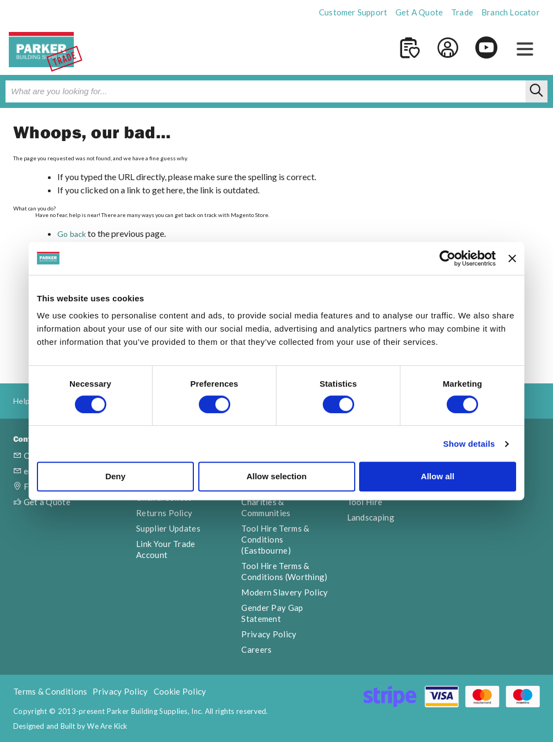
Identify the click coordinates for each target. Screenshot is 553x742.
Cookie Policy (180, 691)
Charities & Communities (265, 507)
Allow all (437, 476)
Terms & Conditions (50, 691)
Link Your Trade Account (166, 549)
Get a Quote (42, 502)
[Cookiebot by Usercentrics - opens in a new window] (447, 258)
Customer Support (353, 12)
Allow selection (276, 476)
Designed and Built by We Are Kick (70, 726)
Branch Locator (510, 12)
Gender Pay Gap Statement (272, 613)
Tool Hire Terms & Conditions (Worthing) (284, 571)
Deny (115, 476)
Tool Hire (365, 502)
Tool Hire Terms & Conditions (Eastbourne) (275, 539)
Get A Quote (419, 12)
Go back (71, 234)
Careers (256, 649)
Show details (469, 443)
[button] (525, 49)
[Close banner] (512, 258)
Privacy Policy (268, 634)
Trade (462, 12)
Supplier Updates (168, 528)
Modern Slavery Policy (284, 592)
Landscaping (370, 517)
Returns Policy (164, 513)
